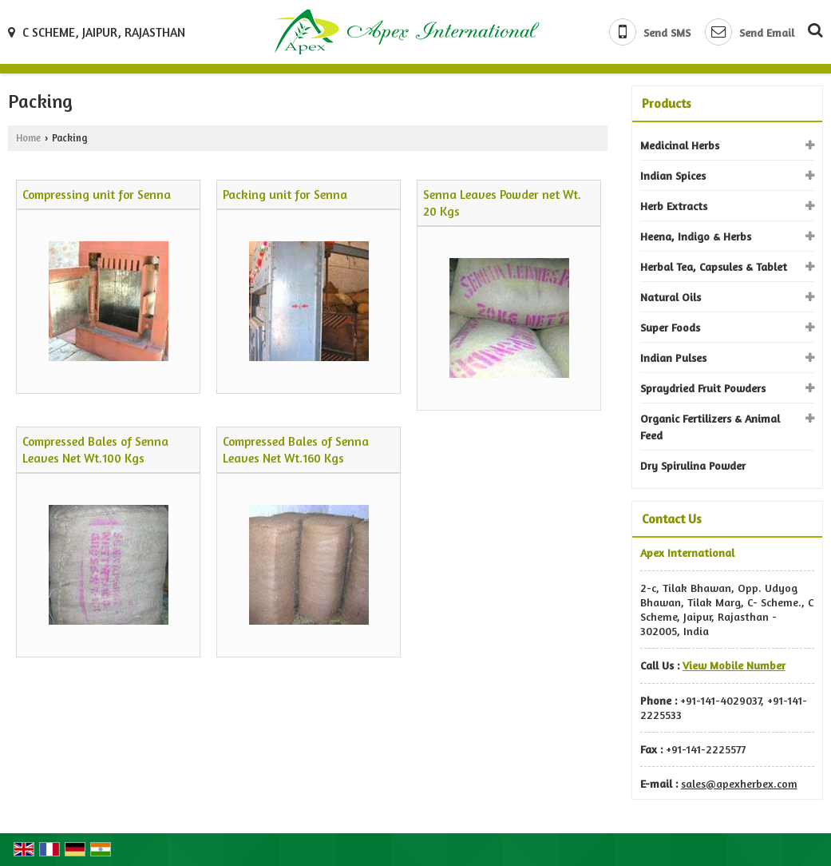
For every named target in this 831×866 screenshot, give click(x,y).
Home (28, 138)
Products (666, 103)
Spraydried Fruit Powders (703, 388)
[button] (734, 665)
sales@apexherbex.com (739, 783)
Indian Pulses (673, 357)
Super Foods (670, 327)
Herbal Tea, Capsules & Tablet (713, 266)
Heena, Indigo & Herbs (695, 236)
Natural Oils (670, 297)
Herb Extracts (673, 206)
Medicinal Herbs (679, 145)
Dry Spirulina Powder (693, 465)
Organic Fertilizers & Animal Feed (710, 426)
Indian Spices (673, 175)
